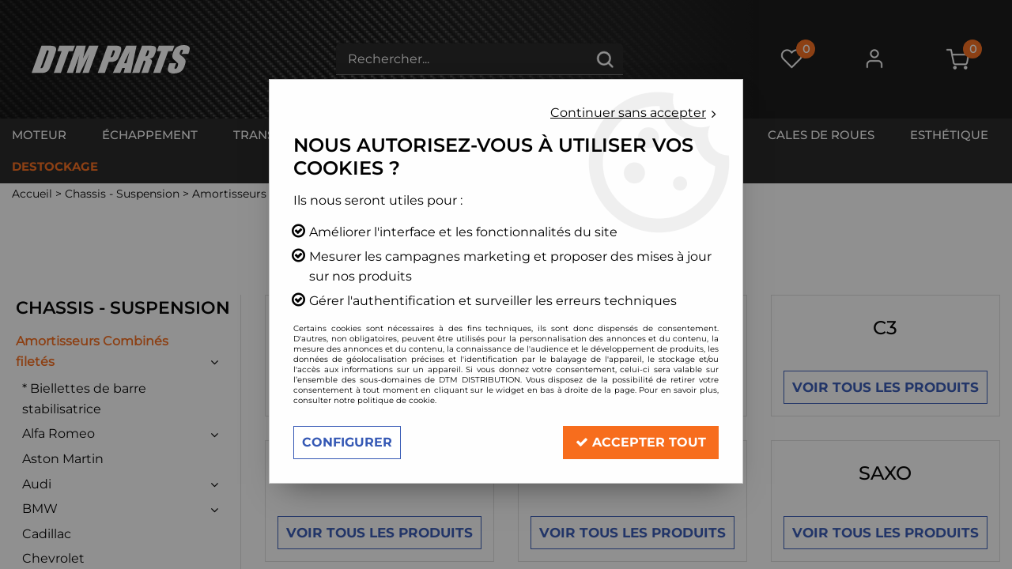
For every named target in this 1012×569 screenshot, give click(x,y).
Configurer (347, 442)
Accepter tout (641, 442)
